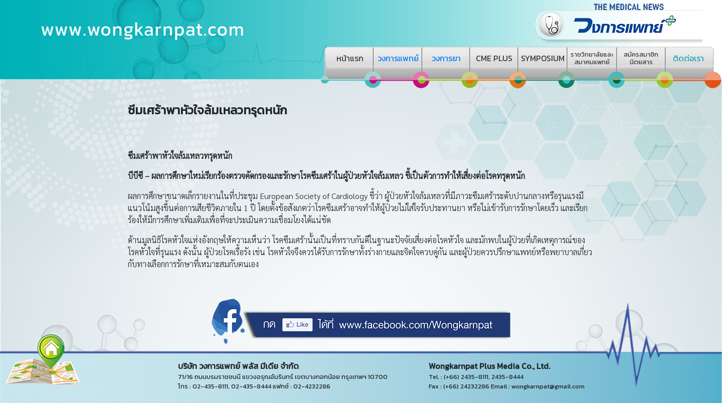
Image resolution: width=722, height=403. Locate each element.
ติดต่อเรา (688, 58)
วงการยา (446, 58)
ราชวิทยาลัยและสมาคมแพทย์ (592, 58)
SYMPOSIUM (543, 58)
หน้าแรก (350, 58)
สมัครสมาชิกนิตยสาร (641, 58)
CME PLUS (494, 58)
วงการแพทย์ (398, 58)
